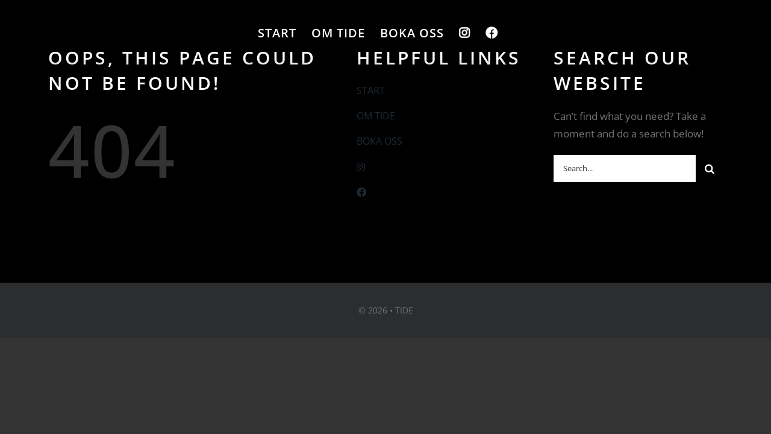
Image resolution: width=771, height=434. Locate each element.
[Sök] (709, 168)
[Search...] (625, 168)
